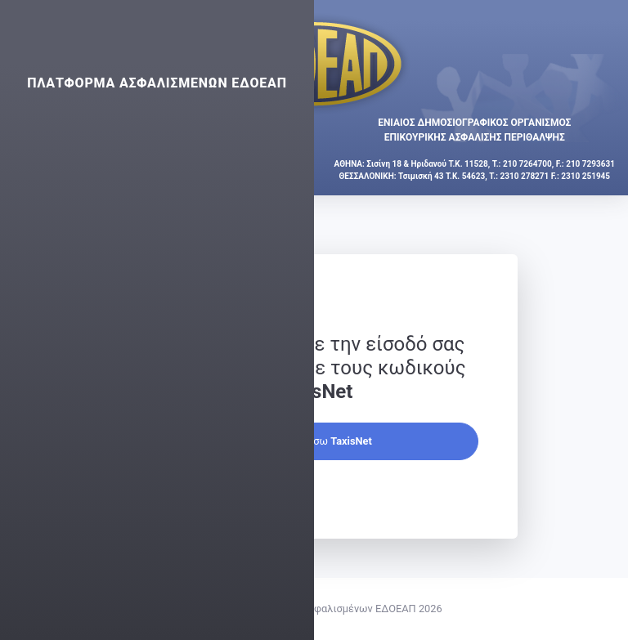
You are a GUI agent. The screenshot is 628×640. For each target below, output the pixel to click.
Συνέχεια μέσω (314, 441)
